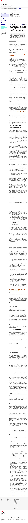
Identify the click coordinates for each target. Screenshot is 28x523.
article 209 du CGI (16, 150)
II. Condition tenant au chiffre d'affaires (4, 30)
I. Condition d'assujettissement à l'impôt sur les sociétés (4, 27)
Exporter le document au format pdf (1, 18)
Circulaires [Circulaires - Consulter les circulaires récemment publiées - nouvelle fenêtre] (15, 502)
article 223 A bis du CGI (23, 320)
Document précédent (11, 24)
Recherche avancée (21, 8)
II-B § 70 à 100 (18, 391)
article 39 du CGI (21, 485)
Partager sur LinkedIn (3, 22)
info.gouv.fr (2, 517)
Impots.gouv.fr (15, 507)
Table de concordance (9, 500)
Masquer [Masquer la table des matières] (3, 24)
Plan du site (13, 519)
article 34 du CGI (24, 66)
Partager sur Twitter (1, 22)
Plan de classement (5, 10)
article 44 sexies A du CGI (16, 85)
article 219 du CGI (12, 165)
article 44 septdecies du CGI (20, 87)
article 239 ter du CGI (20, 65)
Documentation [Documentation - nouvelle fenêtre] (9, 501)
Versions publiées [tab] (3, 16)
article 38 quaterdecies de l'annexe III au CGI (20, 157)
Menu (27, 1)
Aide (1, 499)
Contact (1, 500)
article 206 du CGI (11, 61)
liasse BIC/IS (15, 343)
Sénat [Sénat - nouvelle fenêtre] (14, 508)
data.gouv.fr (18, 517)
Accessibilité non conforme (3, 519)
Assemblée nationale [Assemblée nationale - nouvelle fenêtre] (16, 499)
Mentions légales (9, 519)
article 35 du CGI (14, 67)
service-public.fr (7, 517)
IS (8, 10)
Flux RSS (8, 499)
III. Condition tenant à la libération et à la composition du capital (4, 33)
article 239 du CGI (20, 72)
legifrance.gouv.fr (13, 517)
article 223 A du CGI (15, 166)
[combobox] (8, 8)
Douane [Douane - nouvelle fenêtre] (15, 503)
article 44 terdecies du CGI (17, 86)
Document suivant (24, 24)
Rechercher (16, 8)
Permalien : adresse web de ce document (1, 20)
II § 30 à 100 (15, 398)
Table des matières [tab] (3, 13)
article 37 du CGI (24, 227)
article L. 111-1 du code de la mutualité (18, 109)
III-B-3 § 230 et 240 (23, 359)
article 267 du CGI (12, 142)
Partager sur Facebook (5, 20)
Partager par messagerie (5, 22)
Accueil (1, 10)
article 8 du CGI (11, 68)
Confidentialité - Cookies (18, 519)
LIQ (10, 10)
